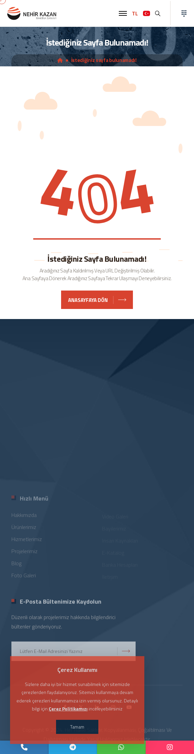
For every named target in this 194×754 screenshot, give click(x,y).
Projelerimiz (24, 554)
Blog (16, 566)
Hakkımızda (24, 517)
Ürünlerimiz (23, 529)
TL (135, 13)
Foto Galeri (23, 578)
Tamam (77, 726)
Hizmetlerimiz (26, 542)
